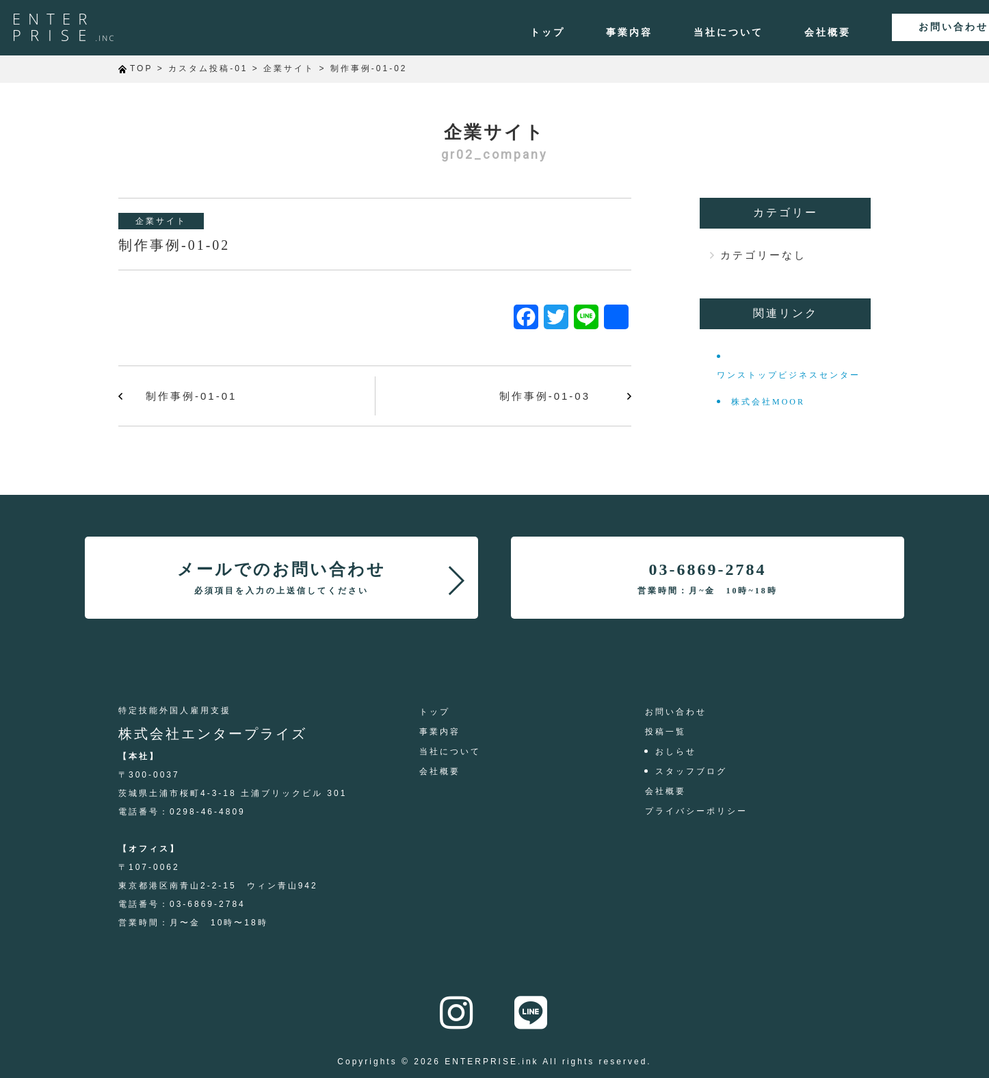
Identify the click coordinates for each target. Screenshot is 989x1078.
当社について (675, 33)
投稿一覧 (665, 731)
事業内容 (576, 33)
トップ (494, 33)
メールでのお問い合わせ (281, 578)
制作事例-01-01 (191, 396)
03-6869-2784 (707, 578)
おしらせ (675, 751)
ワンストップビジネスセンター (788, 375)
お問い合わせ (910, 28)
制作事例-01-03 (544, 396)
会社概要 (774, 33)
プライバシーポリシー (696, 811)
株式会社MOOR (768, 402)
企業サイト (161, 221)
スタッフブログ (691, 771)
